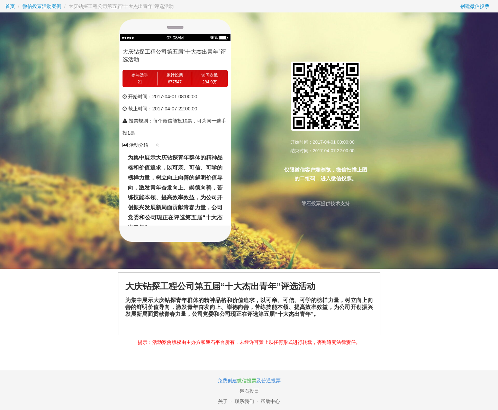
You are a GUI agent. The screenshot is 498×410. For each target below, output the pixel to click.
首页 (10, 6)
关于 (223, 401)
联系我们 (244, 401)
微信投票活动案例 (41, 6)
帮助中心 (270, 401)
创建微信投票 (474, 6)
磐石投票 (249, 391)
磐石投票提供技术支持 (325, 203)
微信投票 (246, 380)
